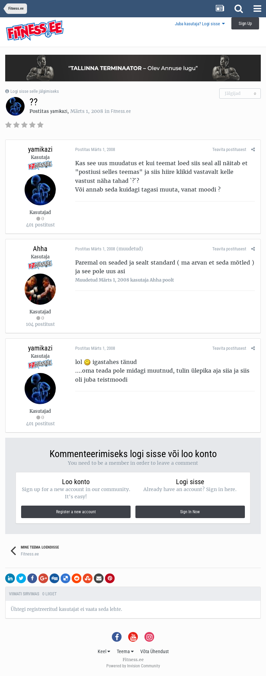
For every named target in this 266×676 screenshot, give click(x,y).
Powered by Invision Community (133, 666)
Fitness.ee (121, 111)
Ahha (40, 248)
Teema (125, 651)
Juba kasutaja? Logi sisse (200, 23)
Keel (104, 651)
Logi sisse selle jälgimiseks (34, 91)
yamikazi (58, 111)
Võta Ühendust (154, 651)
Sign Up (245, 23)
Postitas (95, 149)
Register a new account (76, 511)
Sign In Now (190, 511)
